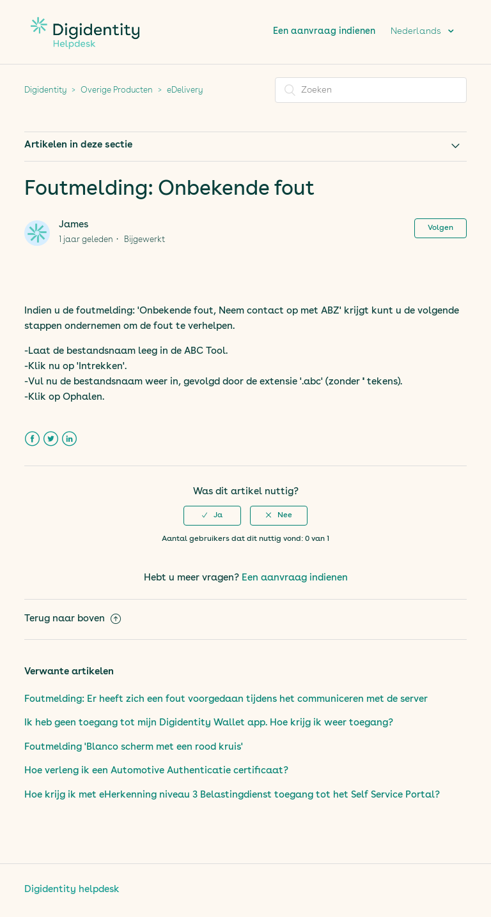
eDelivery (185, 90)
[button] (212, 515)
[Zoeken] (371, 90)
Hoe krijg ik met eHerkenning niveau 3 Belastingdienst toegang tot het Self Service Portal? (232, 795)
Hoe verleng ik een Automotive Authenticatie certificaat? (156, 771)
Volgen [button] (440, 228)
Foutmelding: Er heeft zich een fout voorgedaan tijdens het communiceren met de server (226, 699)
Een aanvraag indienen (324, 31)
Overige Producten (117, 90)
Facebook (32, 439)
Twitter (51, 439)
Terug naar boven (72, 619)
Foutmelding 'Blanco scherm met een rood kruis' (133, 747)
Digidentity (45, 90)
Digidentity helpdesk (72, 890)
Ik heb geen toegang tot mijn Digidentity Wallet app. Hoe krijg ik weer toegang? (208, 723)
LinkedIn (69, 439)
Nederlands (417, 31)
